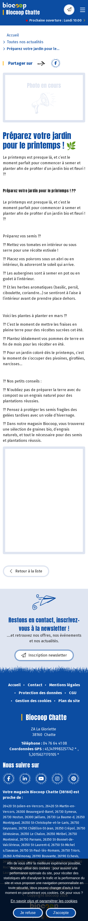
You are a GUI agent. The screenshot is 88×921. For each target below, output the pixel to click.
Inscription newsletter (44, 655)
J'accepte (61, 913)
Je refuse (28, 913)
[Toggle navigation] (82, 11)
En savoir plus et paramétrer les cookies (44, 901)
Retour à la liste (26, 571)
